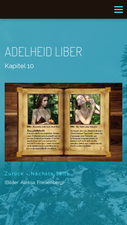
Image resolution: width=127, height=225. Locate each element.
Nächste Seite (50, 173)
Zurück (14, 173)
